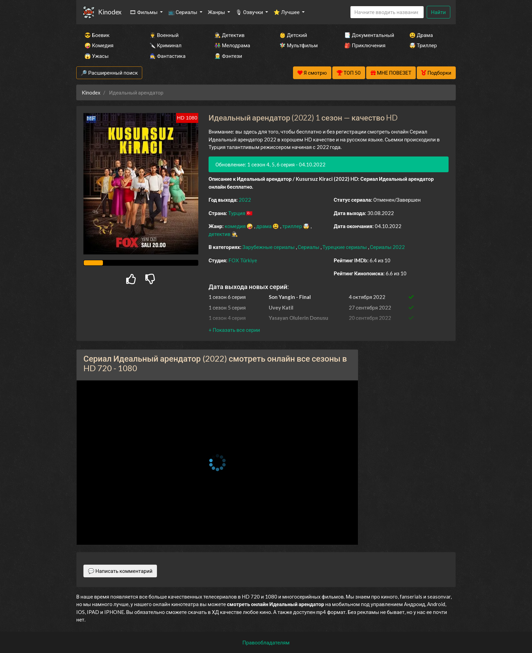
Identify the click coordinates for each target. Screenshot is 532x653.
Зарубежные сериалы (269, 247)
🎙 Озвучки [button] (250, 12)
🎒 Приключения (364, 45)
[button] (234, 330)
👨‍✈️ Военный (163, 35)
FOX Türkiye (242, 260)
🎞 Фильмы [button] (144, 12)
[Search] (387, 12)
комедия (236, 226)
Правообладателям (266, 642)
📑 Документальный (367, 35)
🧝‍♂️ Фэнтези (228, 56)
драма (264, 226)
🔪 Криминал (165, 45)
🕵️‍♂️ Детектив (229, 35)
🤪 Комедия (99, 45)
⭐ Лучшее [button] (287, 12)
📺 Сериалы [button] (183, 12)
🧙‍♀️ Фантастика (167, 56)
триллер (292, 226)
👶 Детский (293, 35)
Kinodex (109, 12)
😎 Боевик (96, 35)
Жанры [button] (217, 12)
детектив (220, 234)
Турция (237, 213)
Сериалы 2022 (387, 247)
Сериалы (309, 247)
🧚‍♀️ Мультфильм (298, 45)
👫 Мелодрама (232, 45)
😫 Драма (421, 35)
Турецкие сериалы (345, 247)
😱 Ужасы (96, 56)
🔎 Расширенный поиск (109, 73)
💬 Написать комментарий (120, 571)
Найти (438, 12)
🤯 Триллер (423, 45)
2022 (245, 200)
